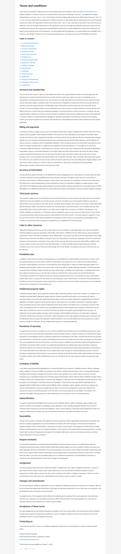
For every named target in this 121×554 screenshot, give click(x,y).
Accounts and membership (30, 43)
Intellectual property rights (30, 60)
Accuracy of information (29, 49)
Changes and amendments (30, 79)
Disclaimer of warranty (28, 62)
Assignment (25, 76)
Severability (25, 71)
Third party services (28, 51)
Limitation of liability (28, 65)
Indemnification (26, 68)
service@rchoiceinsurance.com (29, 539)
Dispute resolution (27, 74)
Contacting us (26, 85)
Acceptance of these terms (30, 82)
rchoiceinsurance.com (90, 11)
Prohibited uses (26, 57)
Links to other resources (29, 54)
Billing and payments (28, 46)
